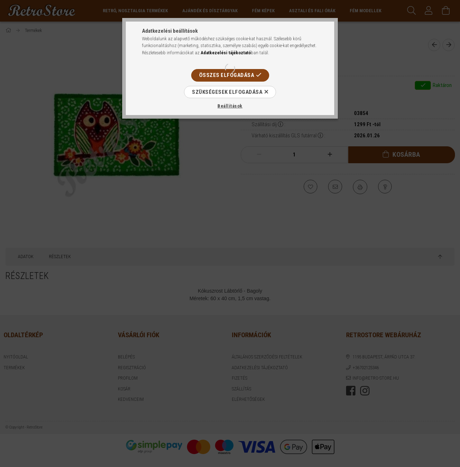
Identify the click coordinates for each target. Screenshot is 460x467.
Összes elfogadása (226, 75)
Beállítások (230, 106)
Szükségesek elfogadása (227, 92)
